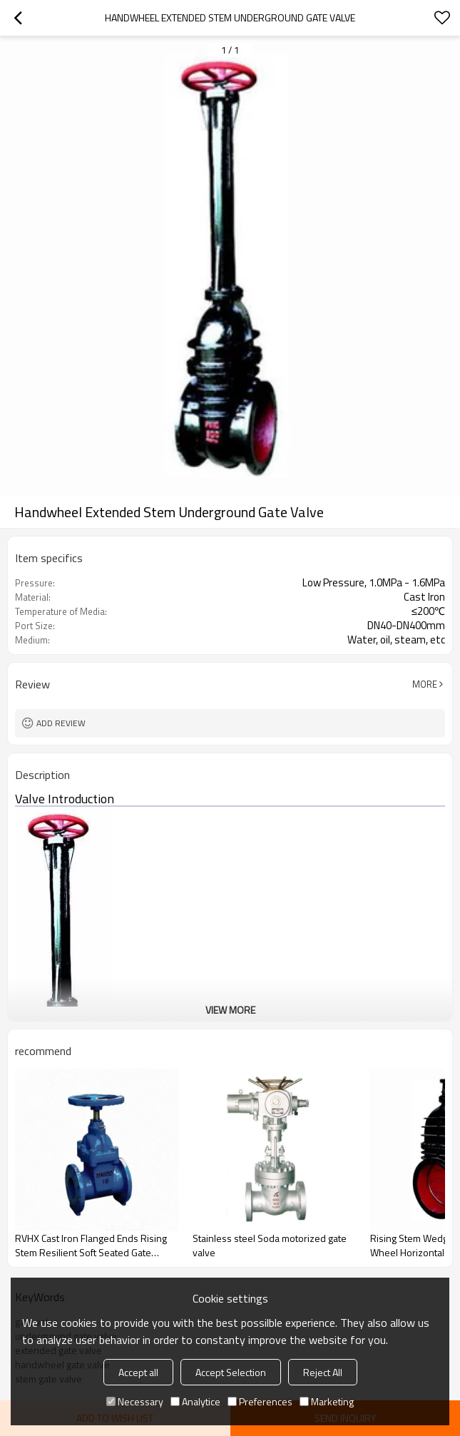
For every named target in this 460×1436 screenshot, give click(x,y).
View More (230, 1009)
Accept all (138, 1372)
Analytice (195, 1401)
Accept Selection (230, 1372)
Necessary (134, 1401)
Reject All (322, 1372)
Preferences (260, 1401)
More (424, 684)
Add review (61, 723)
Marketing (327, 1401)
